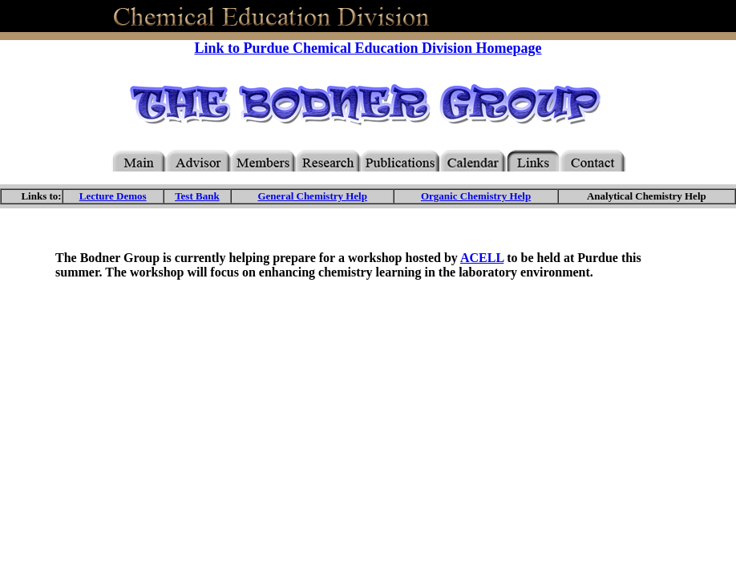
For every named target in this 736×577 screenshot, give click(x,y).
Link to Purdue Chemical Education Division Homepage (367, 48)
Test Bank (197, 196)
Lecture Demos (113, 196)
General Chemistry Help (311, 196)
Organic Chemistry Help (476, 196)
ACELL (481, 257)
